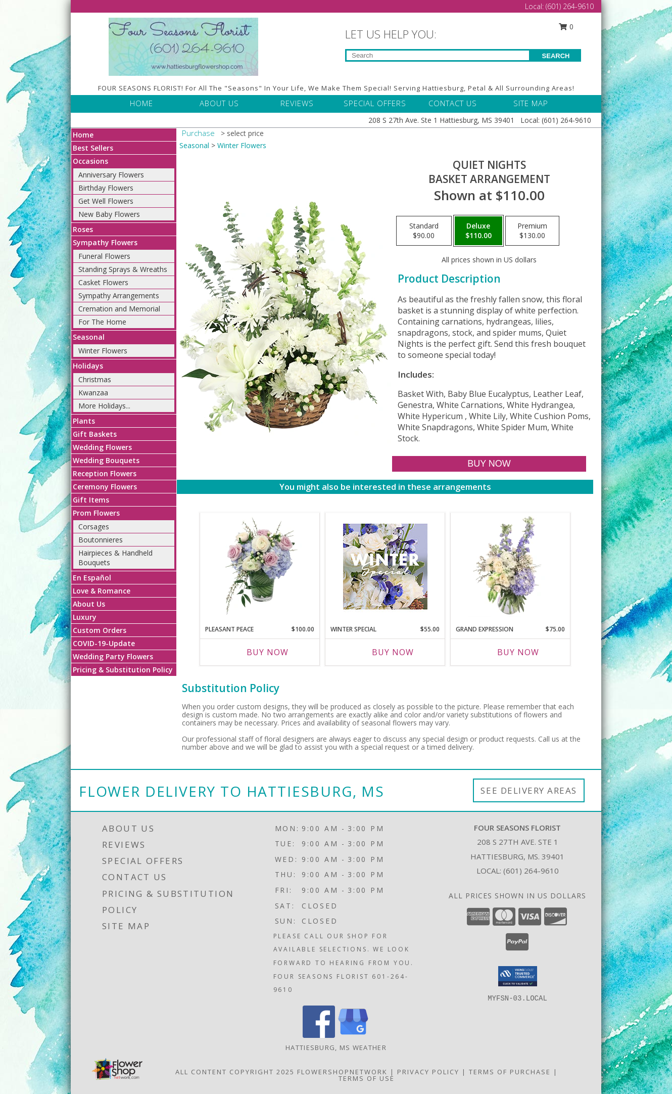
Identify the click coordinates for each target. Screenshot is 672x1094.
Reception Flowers (104, 473)
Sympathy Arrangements (118, 295)
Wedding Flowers (102, 447)
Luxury (85, 617)
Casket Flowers (103, 282)
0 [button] (566, 26)
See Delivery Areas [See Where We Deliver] (529, 790)
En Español (92, 577)
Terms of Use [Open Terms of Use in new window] (367, 1078)
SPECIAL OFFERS (375, 103)
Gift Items (91, 500)
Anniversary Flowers (111, 174)
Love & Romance (101, 591)
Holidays (88, 366)
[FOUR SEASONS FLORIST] (183, 46)
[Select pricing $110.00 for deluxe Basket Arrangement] (478, 231)
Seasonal (89, 337)
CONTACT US (452, 103)
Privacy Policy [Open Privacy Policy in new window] (428, 1071)
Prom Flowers (96, 513)
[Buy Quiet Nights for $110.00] (489, 464)
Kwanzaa (93, 392)
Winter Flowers (102, 350)
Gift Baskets (95, 434)
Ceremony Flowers (105, 486)
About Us (89, 604)
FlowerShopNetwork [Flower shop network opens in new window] (342, 1071)
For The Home (102, 322)
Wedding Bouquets (106, 460)
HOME (141, 103)
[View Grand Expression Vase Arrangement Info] (510, 566)
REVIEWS (297, 103)
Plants (84, 421)
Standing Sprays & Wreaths (122, 269)
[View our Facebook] (319, 1035)
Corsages (93, 526)
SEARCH (556, 56)
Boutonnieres (100, 539)
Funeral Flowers (104, 256)
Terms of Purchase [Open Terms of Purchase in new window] (510, 1071)
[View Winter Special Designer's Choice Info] (385, 566)
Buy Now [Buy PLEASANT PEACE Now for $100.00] (268, 652)
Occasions (90, 161)
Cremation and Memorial (119, 308)
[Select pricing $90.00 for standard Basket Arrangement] (424, 231)
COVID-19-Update (104, 643)
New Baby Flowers (109, 214)
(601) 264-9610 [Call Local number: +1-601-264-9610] (570, 6)
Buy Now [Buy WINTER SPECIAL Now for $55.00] (393, 652)
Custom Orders (99, 630)
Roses (83, 229)
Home (83, 135)
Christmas (94, 379)
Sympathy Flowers (105, 242)
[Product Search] (438, 55)
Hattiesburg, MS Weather (336, 1047)
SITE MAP (530, 103)
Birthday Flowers (105, 188)
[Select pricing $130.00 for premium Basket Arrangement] (532, 231)
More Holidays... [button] (104, 406)
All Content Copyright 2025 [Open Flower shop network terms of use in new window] (235, 1071)
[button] (517, 976)
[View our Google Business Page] (353, 1035)
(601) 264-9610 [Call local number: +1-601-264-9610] (531, 870)
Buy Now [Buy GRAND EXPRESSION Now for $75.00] (518, 652)
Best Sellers (93, 148)
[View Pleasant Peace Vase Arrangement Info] (260, 566)
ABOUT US (219, 103)
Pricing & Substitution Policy (123, 669)
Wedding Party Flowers (113, 656)
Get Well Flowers (105, 201)
